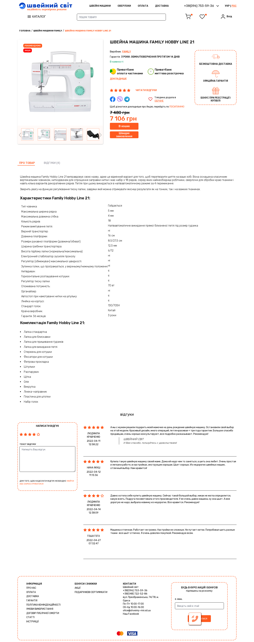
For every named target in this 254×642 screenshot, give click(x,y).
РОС (234, 5)
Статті (30, 617)
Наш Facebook (131, 613)
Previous (20, 135)
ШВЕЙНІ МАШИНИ (100, 5)
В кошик (124, 126)
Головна (24, 30)
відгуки (50, 163)
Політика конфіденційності (43, 604)
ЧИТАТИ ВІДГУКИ (146, 90)
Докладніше (118, 78)
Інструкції (32, 621)
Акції (78, 587)
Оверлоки (124, 5)
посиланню (176, 106)
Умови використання (39, 608)
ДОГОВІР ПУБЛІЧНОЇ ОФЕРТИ (42, 613)
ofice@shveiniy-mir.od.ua (137, 610)
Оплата (143, 5)
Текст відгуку (28, 444)
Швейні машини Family (47, 30)
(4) (58, 163)
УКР (227, 5)
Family (126, 51)
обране (159, 100)
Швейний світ (131, 587)
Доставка (162, 5)
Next (100, 135)
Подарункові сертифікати (91, 592)
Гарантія (31, 600)
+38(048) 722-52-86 (135, 593)
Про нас (31, 587)
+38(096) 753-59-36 (135, 590)
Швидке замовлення (124, 135)
